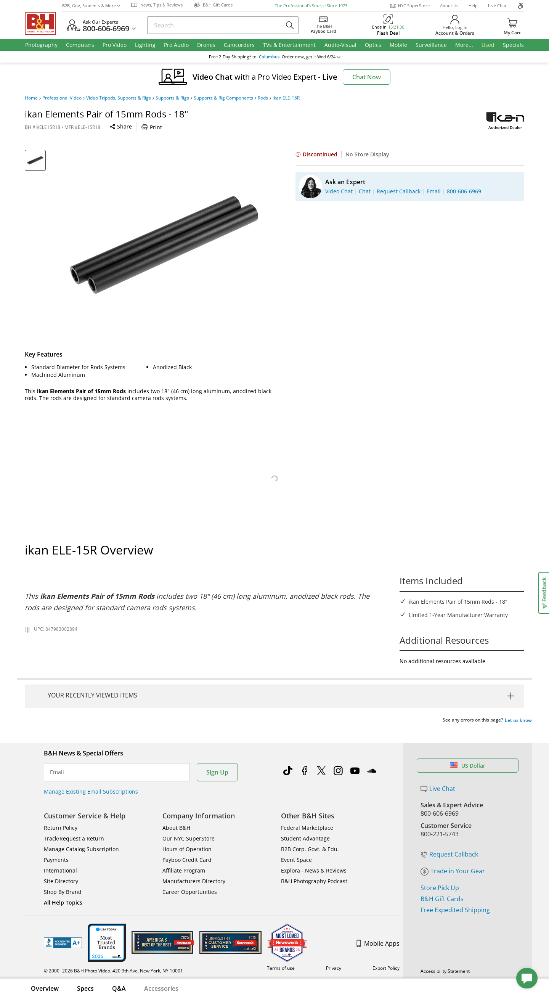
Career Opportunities (189, 891)
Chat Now (366, 77)
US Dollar (467, 765)
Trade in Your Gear (453, 871)
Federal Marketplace (307, 827)
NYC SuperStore (410, 5)
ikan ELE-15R (286, 98)
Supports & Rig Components (223, 98)
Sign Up (217, 772)
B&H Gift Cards (442, 899)
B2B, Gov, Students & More (91, 5)
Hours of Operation (187, 849)
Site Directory (61, 881)
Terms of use (281, 968)
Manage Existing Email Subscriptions (91, 791)
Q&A (119, 988)
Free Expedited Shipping (455, 910)
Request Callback (449, 854)
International (60, 870)
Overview (45, 988)
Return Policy (60, 827)
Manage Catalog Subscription (81, 849)
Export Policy (386, 968)
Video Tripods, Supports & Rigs (118, 98)
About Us (449, 5)
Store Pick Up (440, 888)
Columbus (269, 56)
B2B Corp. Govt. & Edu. (310, 849)
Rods (263, 98)
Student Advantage (305, 838)
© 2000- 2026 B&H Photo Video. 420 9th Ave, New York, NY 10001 (113, 970)
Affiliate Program (183, 870)
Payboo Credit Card (187, 859)
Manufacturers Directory (193, 881)
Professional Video (62, 98)
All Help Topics (63, 902)
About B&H (176, 827)
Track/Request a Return (74, 838)
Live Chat (497, 5)
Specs (85, 988)
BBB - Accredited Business (63, 942)
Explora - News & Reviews (314, 870)
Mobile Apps (378, 943)
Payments (56, 859)
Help (473, 5)
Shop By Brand (63, 891)
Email (57, 772)
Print (151, 127)
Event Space (296, 859)
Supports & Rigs (172, 98)
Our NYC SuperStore (188, 838)
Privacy (333, 968)
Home (31, 98)
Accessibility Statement (445, 971)
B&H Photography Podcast (314, 881)
